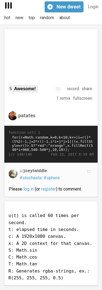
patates (26, 115)
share (87, 88)
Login (93, 6)
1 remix (63, 98)
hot (7, 17)
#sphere (52, 177)
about (64, 17)
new (19, 17)
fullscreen (82, 98)
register (48, 189)
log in (28, 189)
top (32, 17)
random (47, 17)
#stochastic (31, 177)
